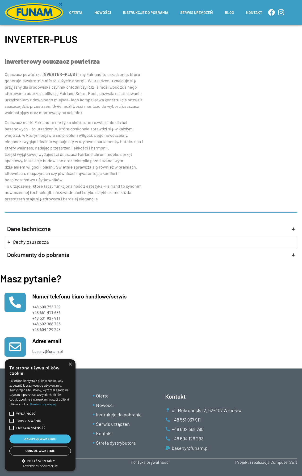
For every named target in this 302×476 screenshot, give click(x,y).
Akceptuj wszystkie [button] (40, 439)
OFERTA (75, 12)
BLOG (229, 12)
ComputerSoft (283, 462)
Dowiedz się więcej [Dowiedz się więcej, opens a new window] (43, 404)
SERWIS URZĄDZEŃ (196, 12)
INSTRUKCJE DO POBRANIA (145, 12)
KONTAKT (254, 12)
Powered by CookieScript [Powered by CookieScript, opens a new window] (40, 466)
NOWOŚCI (102, 12)
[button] (40, 461)
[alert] (40, 415)
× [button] (70, 364)
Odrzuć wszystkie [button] (40, 451)
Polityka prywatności (150, 462)
